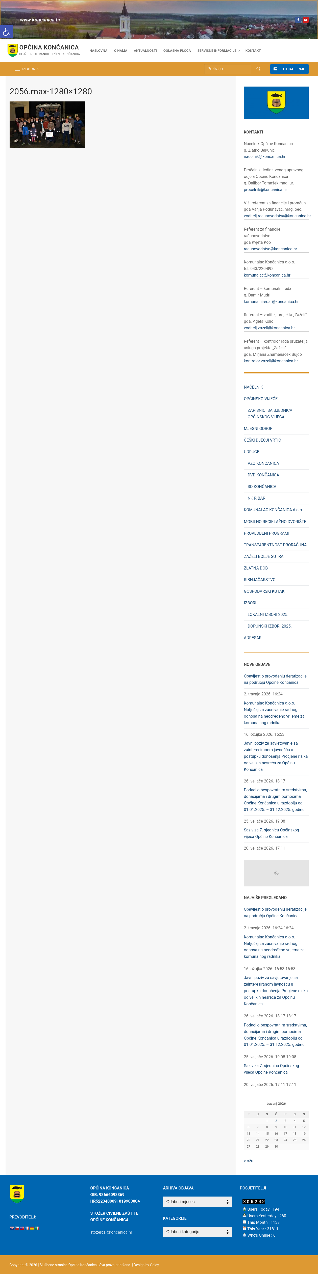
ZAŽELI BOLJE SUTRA (264, 556)
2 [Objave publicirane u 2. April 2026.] (276, 1121)
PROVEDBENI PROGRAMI (266, 533)
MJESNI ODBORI (259, 428)
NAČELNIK (253, 387)
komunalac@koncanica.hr (267, 275)
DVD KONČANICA (263, 475)
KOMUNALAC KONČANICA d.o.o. (273, 509)
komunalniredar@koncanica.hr (271, 301)
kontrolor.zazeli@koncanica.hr (271, 361)
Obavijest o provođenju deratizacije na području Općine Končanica (275, 679)
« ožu (248, 1160)
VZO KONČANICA (263, 463)
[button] (6, 31)
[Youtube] (305, 19)
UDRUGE (252, 451)
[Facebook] (298, 19)
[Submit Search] (258, 69)
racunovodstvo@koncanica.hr (270, 249)
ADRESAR (253, 637)
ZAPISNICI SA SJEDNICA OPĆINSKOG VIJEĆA (270, 413)
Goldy (154, 1265)
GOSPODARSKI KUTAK (264, 591)
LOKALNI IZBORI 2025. (268, 614)
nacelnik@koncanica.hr (265, 156)
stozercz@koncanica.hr (111, 1232)
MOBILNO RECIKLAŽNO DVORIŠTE (275, 521)
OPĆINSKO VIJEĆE (261, 398)
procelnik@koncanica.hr (265, 189)
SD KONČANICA (262, 486)
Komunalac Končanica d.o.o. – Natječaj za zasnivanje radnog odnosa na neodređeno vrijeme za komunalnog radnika (274, 713)
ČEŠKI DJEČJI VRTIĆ (262, 440)
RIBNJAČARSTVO (260, 579)
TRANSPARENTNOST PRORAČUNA (275, 545)
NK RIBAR (256, 498)
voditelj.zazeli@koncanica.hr (269, 328)
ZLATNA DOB (256, 568)
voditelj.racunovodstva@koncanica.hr (277, 215)
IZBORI (250, 603)
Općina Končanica (49, 47)
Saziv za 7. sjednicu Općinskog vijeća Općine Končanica (271, 833)
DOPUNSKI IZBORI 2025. (270, 626)
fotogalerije (289, 69)
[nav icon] (27, 69)
